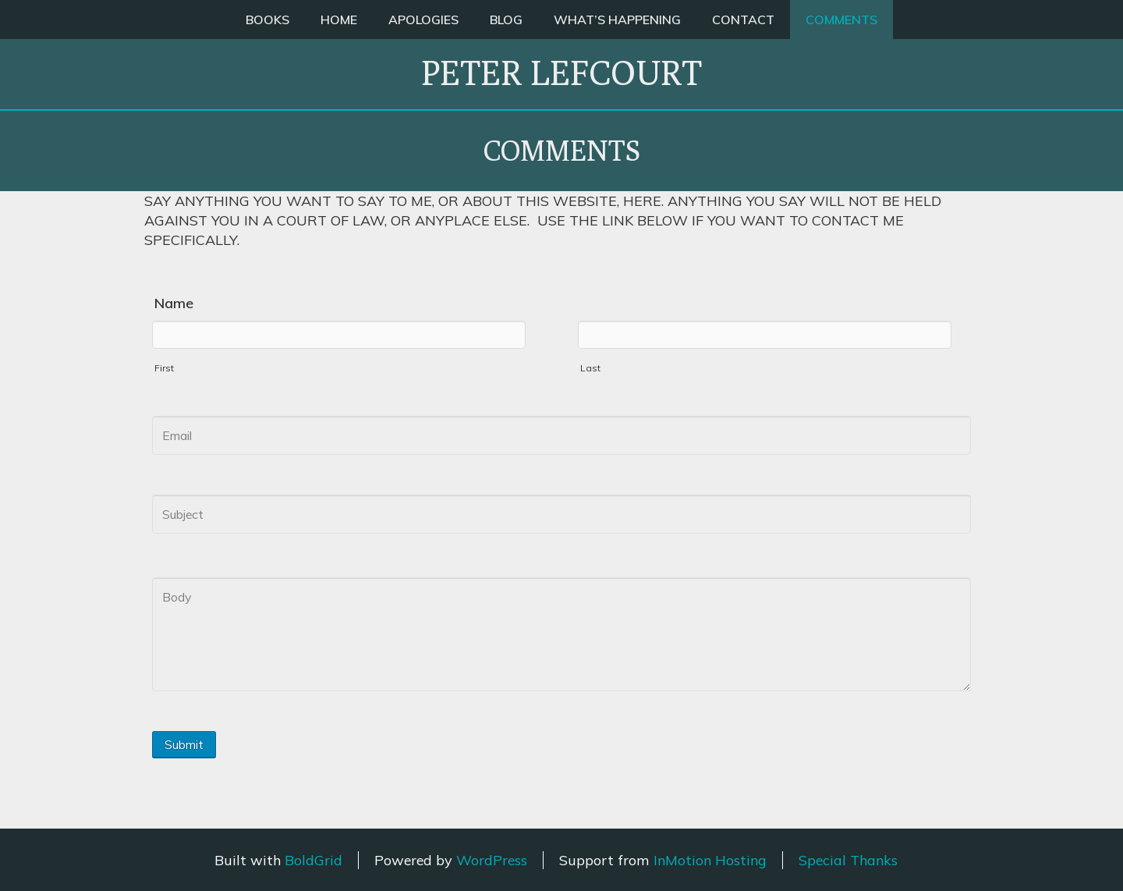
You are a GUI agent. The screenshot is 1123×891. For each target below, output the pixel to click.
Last (590, 368)
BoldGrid (313, 860)
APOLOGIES (423, 19)
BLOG (506, 19)
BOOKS (267, 19)
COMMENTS (841, 19)
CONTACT (743, 19)
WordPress (491, 860)
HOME (339, 19)
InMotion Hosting (710, 860)
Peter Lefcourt (561, 72)
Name (173, 303)
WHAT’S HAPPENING (617, 19)
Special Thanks (848, 860)
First (164, 368)
